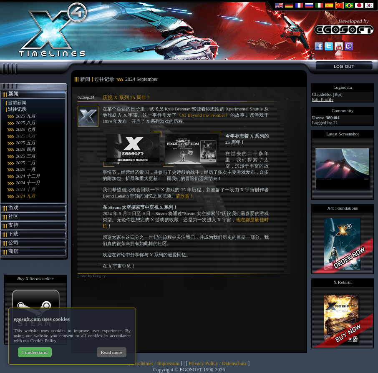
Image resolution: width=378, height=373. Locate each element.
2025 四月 (25, 149)
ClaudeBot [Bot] (327, 94)
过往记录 (17, 109)
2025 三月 (25, 155)
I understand (35, 352)
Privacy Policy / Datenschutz (218, 363)
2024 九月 (25, 195)
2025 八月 (25, 122)
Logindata (342, 87)
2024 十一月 (28, 182)
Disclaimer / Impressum (155, 363)
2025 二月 (25, 162)
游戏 (13, 207)
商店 (13, 251)
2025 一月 (25, 169)
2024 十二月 (28, 175)
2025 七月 (25, 129)
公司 (13, 242)
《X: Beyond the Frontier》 (203, 115)
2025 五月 (25, 142)
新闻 (13, 94)
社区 (13, 216)
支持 (13, 225)
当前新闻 (17, 102)
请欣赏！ (185, 195)
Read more (111, 352)
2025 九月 (25, 115)
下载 (13, 234)
